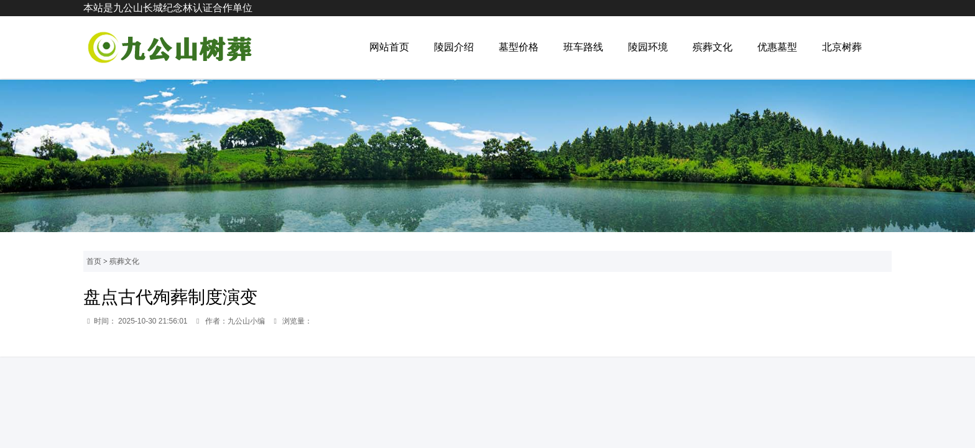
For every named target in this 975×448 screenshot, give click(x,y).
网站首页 (389, 47)
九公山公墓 (167, 47)
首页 (93, 261)
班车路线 (583, 47)
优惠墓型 (777, 47)
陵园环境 (648, 47)
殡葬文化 (712, 47)
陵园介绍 (454, 47)
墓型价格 (518, 47)
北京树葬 (842, 47)
